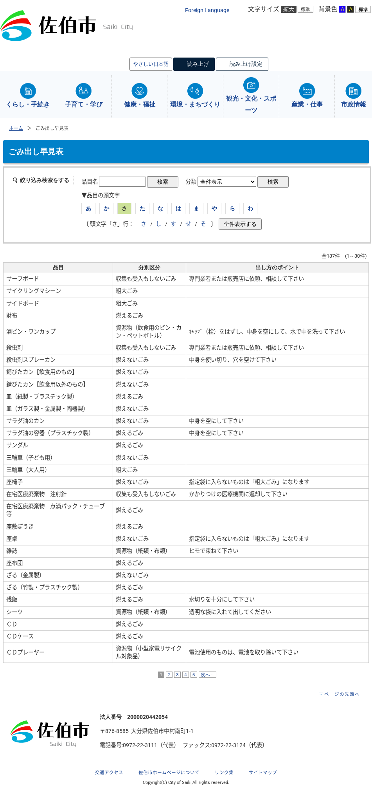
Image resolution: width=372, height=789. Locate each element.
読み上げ (198, 64)
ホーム (16, 128)
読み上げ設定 (246, 64)
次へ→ (207, 674)
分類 (190, 182)
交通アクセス (109, 772)
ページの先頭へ (342, 694)
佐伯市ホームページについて (168, 772)
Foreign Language (207, 10)
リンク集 (224, 772)
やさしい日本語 (151, 64)
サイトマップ (263, 772)
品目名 (89, 182)
